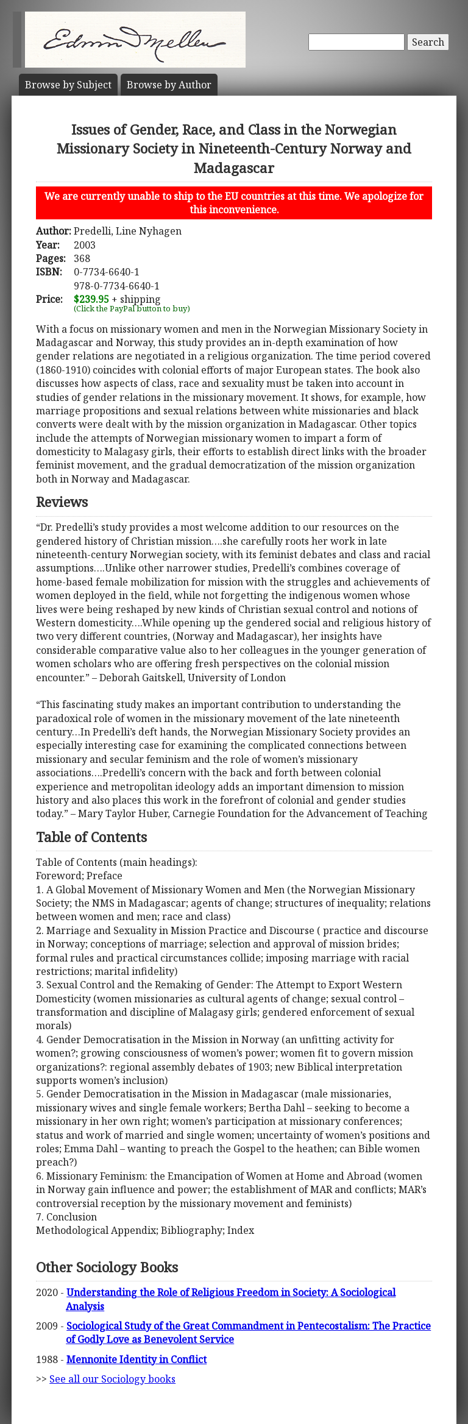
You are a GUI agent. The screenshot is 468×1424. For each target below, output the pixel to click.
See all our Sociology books (112, 1379)
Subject (68, 85)
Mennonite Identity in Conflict (136, 1359)
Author (169, 85)
